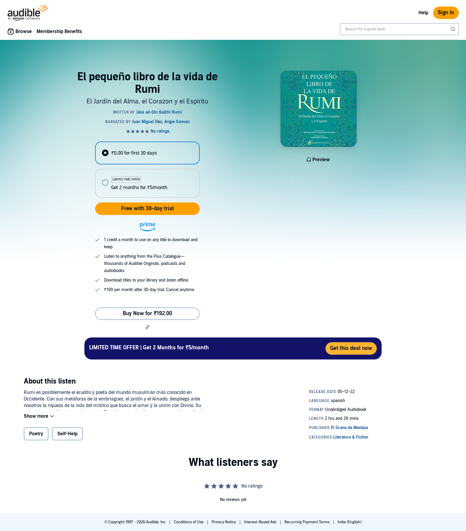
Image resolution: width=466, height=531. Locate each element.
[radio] (147, 153)
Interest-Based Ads (260, 522)
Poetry (36, 438)
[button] (147, 327)
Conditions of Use (189, 522)
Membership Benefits (59, 31)
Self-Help (67, 438)
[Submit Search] (453, 29)
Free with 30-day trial (147, 208)
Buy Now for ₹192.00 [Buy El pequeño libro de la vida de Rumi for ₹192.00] (147, 313)
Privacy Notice (224, 522)
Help (423, 13)
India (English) (350, 522)
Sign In (446, 13)
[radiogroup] (147, 170)
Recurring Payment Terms (307, 522)
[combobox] (399, 29)
